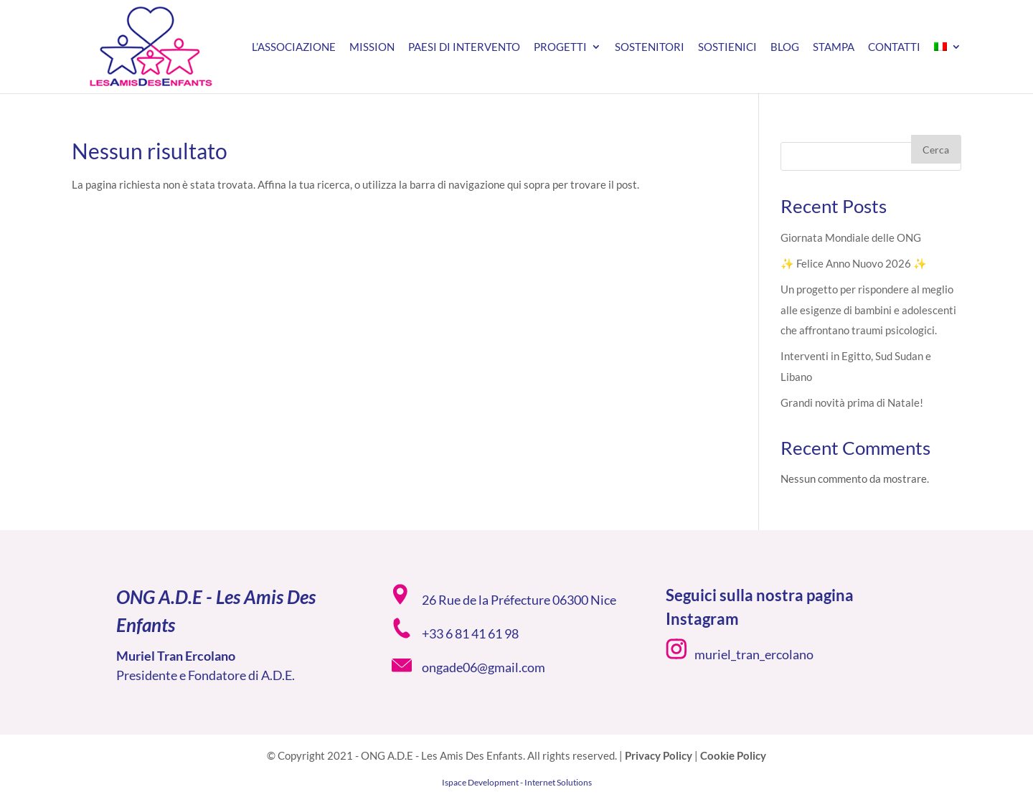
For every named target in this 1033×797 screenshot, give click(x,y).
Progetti (560, 47)
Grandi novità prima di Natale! (851, 402)
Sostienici (727, 47)
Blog (784, 47)
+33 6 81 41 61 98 (470, 633)
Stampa (833, 47)
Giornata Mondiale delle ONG (850, 237)
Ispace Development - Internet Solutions (517, 782)
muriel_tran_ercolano (753, 654)
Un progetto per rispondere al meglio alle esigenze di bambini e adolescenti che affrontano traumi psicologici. (868, 309)
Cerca (936, 149)
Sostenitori (649, 47)
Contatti (894, 47)
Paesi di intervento (464, 47)
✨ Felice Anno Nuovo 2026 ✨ (853, 263)
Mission (372, 47)
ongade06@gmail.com (483, 667)
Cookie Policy (733, 755)
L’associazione (294, 47)
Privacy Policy (658, 755)
